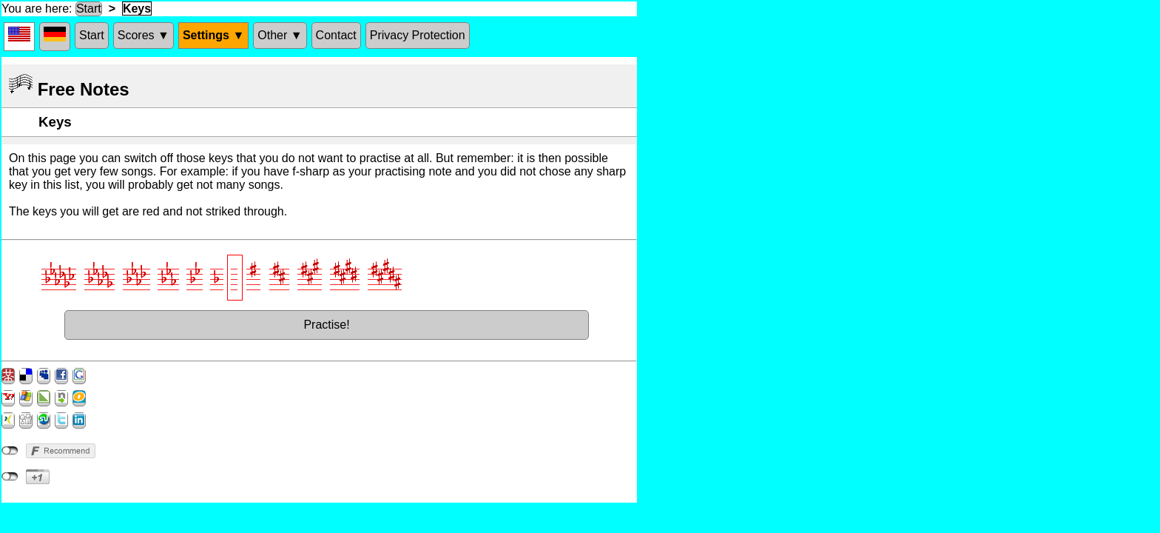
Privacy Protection (417, 35)
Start (88, 8)
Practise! (326, 324)
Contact (336, 35)
